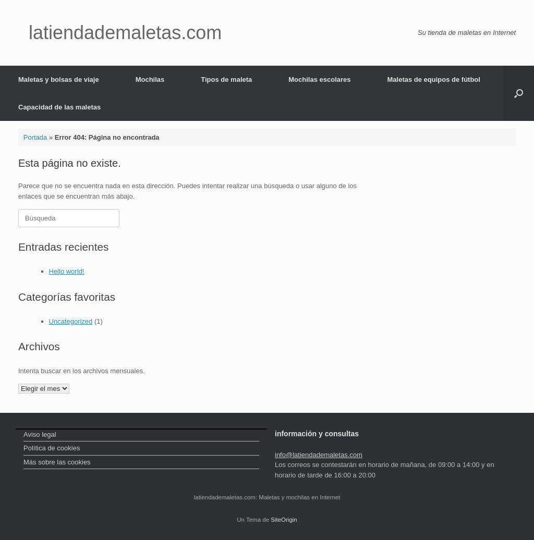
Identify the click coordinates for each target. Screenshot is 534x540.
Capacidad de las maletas (59, 107)
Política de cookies (51, 448)
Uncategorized (71, 321)
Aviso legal (39, 434)
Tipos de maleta (226, 79)
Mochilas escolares (319, 79)
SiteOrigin (284, 520)
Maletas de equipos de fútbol (433, 79)
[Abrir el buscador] (518, 93)
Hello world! (66, 271)
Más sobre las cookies (57, 462)
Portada (35, 137)
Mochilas (150, 79)
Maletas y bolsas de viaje (58, 79)
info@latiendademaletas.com (318, 455)
